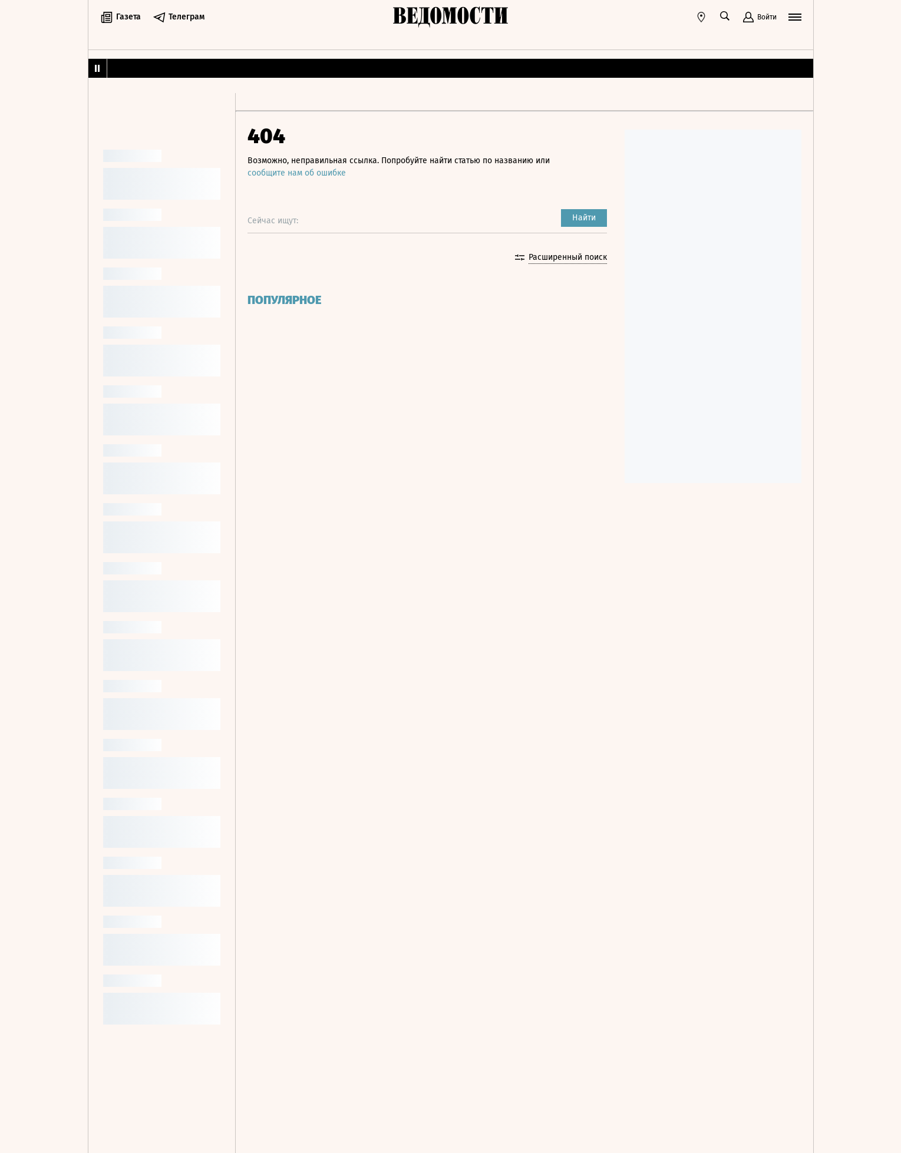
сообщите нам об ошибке (296, 173)
